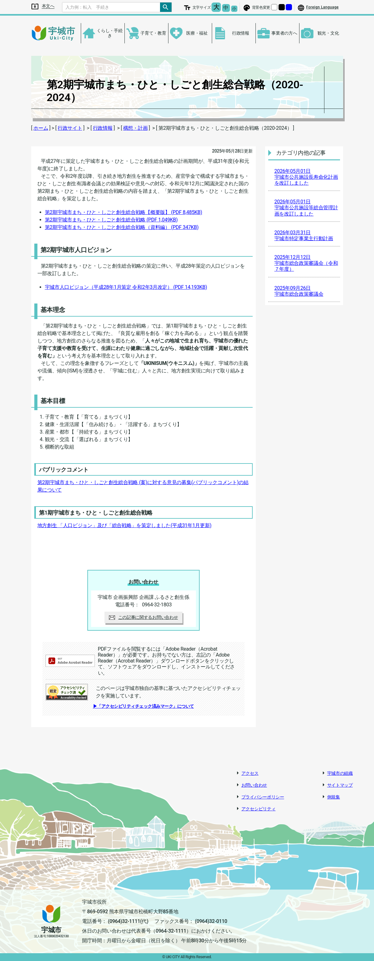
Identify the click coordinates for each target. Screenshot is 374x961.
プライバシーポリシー (262, 796)
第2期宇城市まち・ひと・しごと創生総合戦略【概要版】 (123, 212)
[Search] (111, 7)
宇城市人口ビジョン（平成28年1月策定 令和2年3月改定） (126, 287)
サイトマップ (340, 785)
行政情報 (103, 128)
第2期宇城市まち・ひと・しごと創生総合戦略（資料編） (122, 227)
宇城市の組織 (340, 773)
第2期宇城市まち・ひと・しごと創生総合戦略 (111, 220)
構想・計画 (135, 128)
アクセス (250, 773)
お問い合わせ (254, 785)
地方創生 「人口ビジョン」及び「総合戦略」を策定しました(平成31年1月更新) (124, 525)
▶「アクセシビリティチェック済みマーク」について (143, 706)
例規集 (333, 796)
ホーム (40, 128)
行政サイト (70, 128)
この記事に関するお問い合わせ (143, 617)
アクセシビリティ (258, 808)
